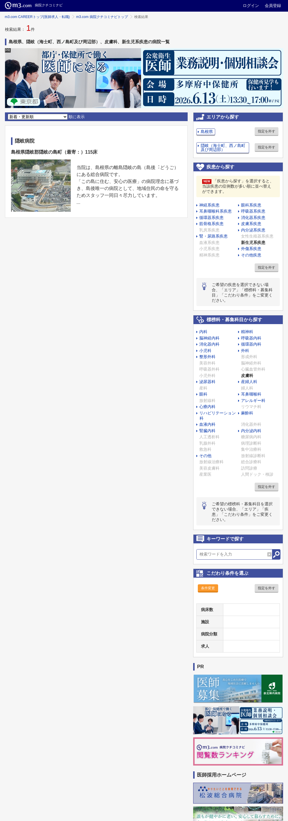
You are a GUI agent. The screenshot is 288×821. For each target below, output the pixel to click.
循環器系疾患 (211, 217)
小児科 (205, 350)
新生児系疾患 (253, 242)
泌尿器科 (207, 381)
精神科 (247, 331)
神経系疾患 (209, 205)
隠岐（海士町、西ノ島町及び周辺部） (223, 147)
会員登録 (273, 5)
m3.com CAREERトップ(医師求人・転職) (37, 17)
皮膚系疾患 (251, 223)
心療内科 (207, 406)
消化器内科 (209, 344)
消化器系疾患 (253, 217)
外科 (245, 350)
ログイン (251, 5)
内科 (203, 331)
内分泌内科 (251, 430)
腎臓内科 (207, 430)
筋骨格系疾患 (211, 223)
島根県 (207, 131)
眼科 (203, 394)
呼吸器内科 (251, 338)
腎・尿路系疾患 (213, 236)
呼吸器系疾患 (253, 211)
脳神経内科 (209, 338)
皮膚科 (247, 375)
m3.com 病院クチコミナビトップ (102, 17)
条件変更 (208, 588)
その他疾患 (251, 255)
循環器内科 (251, 344)
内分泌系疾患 (253, 230)
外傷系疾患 (251, 248)
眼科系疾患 (251, 205)
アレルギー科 (253, 400)
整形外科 (207, 356)
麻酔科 (247, 413)
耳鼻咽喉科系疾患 (215, 211)
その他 (205, 455)
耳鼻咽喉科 (251, 394)
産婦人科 (249, 381)
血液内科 (207, 424)
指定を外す (266, 131)
